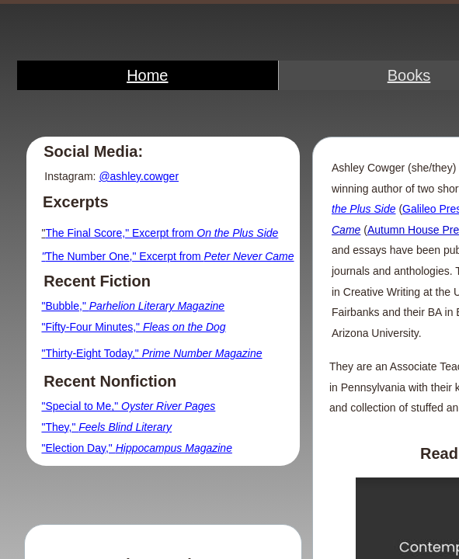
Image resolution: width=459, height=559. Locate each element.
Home (147, 75)
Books (409, 75)
